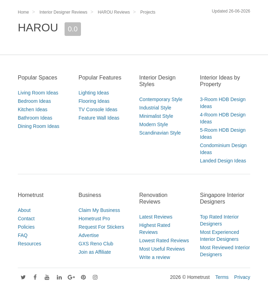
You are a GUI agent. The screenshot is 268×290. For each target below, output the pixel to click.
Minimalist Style (156, 116)
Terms (222, 277)
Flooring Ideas (94, 101)
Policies (26, 227)
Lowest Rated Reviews (164, 240)
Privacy (242, 277)
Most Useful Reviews (162, 249)
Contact (26, 218)
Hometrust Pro (94, 218)
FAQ (23, 235)
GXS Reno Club (96, 243)
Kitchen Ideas (32, 109)
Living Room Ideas (38, 93)
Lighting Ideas (94, 93)
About (24, 210)
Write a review (154, 257)
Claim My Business (99, 210)
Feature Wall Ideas (99, 118)
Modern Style (153, 124)
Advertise (89, 235)
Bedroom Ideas (34, 101)
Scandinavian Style (160, 133)
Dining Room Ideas (38, 126)
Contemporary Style (161, 99)
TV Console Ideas (98, 109)
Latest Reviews (155, 217)
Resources (29, 243)
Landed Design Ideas (223, 160)
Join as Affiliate (95, 252)
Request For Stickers (101, 227)
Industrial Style (155, 107)
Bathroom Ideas (35, 118)
